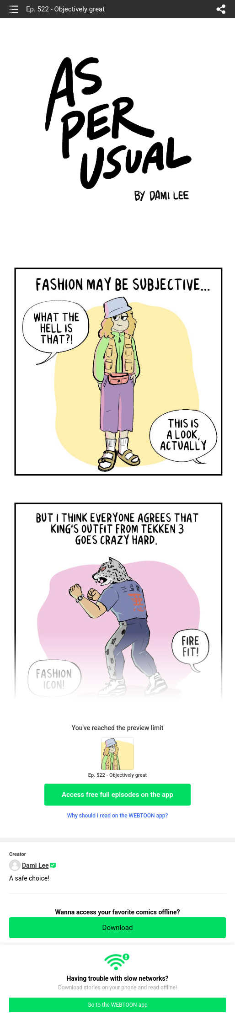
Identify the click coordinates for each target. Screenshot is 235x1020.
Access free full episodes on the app (117, 794)
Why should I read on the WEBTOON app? (117, 815)
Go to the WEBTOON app (117, 1005)
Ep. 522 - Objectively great (65, 9)
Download (117, 928)
